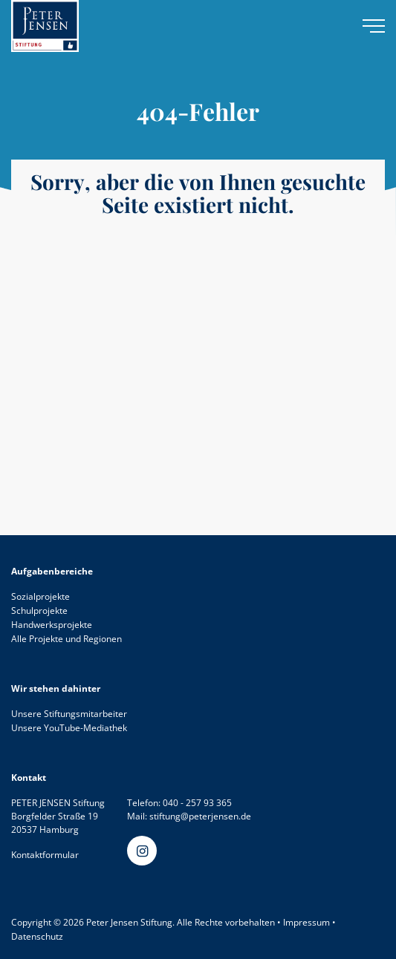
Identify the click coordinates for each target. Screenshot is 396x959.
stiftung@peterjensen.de (200, 816)
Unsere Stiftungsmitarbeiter (69, 713)
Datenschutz (37, 936)
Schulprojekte (39, 610)
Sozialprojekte (40, 596)
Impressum (306, 922)
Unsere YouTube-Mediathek (69, 727)
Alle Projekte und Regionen (66, 638)
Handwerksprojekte (51, 624)
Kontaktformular (45, 854)
